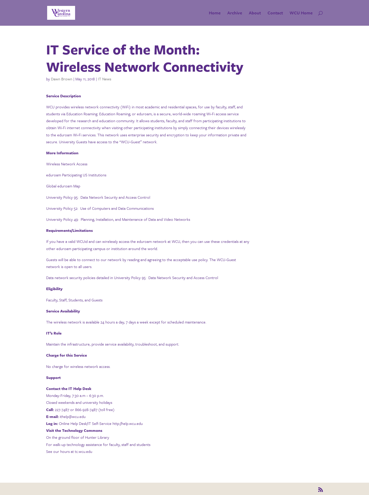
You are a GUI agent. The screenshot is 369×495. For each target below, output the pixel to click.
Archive (234, 13)
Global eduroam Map (63, 186)
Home (215, 13)
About (255, 13)
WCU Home (301, 13)
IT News (104, 79)
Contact (275, 13)
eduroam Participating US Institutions (76, 175)
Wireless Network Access (66, 164)
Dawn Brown (61, 79)
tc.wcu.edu (83, 451)
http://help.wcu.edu (127, 423)
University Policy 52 (61, 208)
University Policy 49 (62, 219)
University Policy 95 (62, 197)
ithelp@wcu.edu (73, 416)
